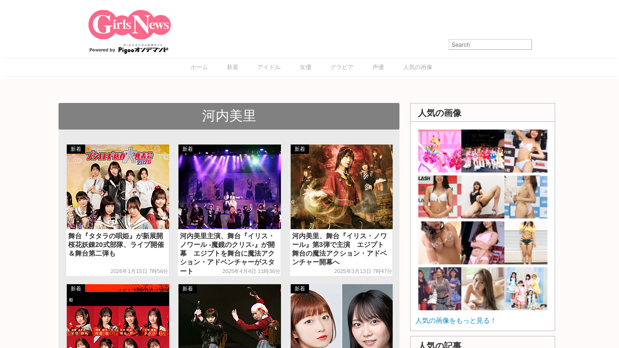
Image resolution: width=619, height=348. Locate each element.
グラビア (342, 67)
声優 (378, 67)
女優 (305, 67)
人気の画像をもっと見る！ (456, 320)
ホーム (199, 67)
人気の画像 (417, 67)
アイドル (268, 67)
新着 (232, 67)
